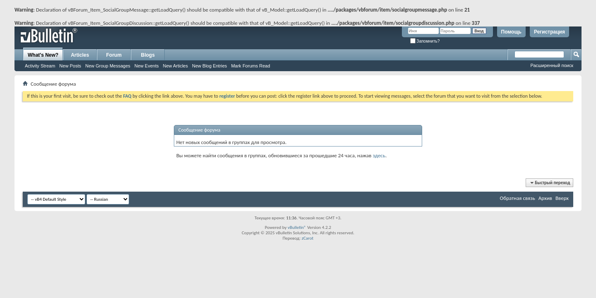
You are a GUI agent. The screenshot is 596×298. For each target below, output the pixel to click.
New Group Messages (107, 65)
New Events (147, 65)
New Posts (70, 65)
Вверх (562, 198)
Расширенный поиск (551, 65)
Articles (80, 55)
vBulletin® (297, 227)
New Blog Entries (209, 65)
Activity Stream (40, 65)
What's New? (43, 55)
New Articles (175, 65)
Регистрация (549, 32)
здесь (378, 155)
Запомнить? (425, 41)
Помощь (511, 32)
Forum (114, 55)
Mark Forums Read (250, 65)
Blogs (148, 55)
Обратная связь (517, 198)
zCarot (308, 238)
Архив (545, 198)
